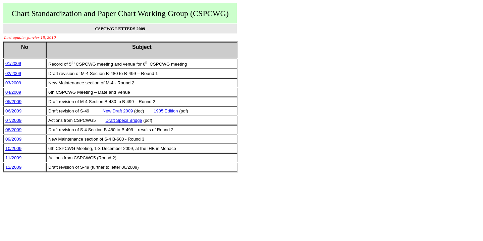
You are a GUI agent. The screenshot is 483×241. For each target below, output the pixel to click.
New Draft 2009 (118, 110)
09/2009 (13, 139)
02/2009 (13, 73)
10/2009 (13, 148)
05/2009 (13, 101)
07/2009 (13, 120)
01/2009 (13, 63)
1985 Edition (166, 110)
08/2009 (13, 129)
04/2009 (13, 92)
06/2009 (13, 110)
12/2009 (13, 167)
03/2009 (13, 82)
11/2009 (13, 157)
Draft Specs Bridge (123, 120)
